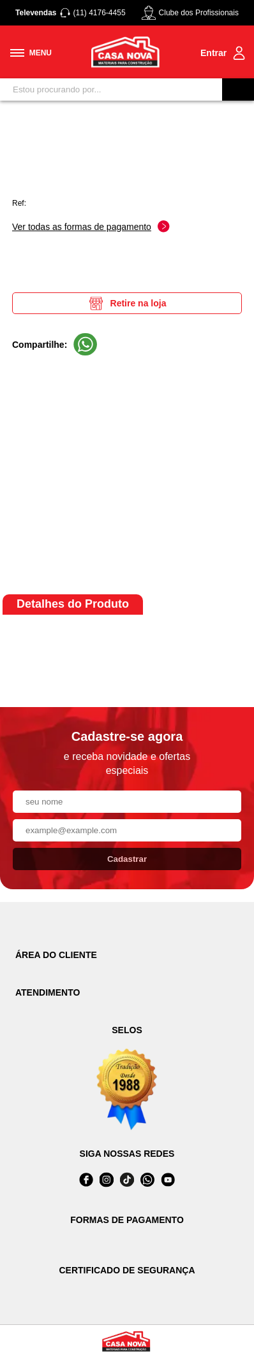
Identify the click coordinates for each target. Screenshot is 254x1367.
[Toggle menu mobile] (31, 53)
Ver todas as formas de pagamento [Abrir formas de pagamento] (91, 226)
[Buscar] (238, 89)
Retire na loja (127, 303)
